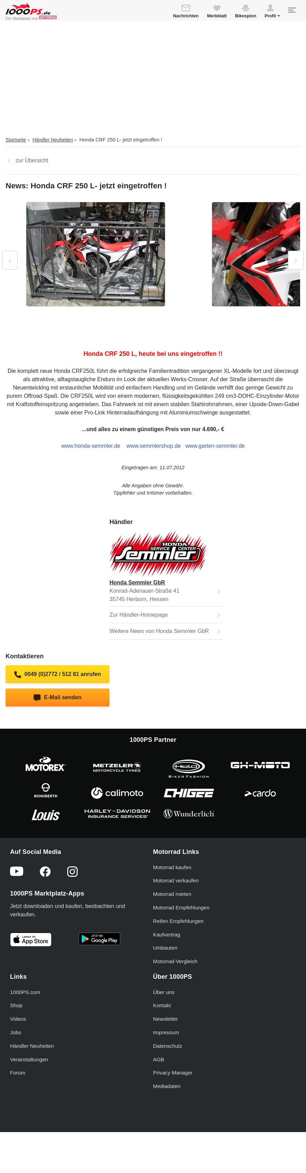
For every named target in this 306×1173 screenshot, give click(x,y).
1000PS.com (25, 992)
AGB (158, 1059)
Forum (17, 1073)
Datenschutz (167, 1046)
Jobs (15, 1032)
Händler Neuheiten (53, 140)
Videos (18, 1019)
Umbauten (165, 948)
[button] (272, 12)
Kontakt (162, 1005)
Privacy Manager (173, 1073)
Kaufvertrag (167, 934)
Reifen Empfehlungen (178, 921)
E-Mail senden (57, 698)
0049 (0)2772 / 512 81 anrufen (57, 674)
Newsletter (165, 1019)
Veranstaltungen (29, 1059)
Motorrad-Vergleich (175, 961)
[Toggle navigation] (291, 10)
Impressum (166, 1032)
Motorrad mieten (172, 894)
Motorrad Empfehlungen (181, 907)
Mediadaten (167, 1086)
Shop (16, 1005)
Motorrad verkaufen (176, 880)
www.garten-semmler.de (215, 446)
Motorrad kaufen (172, 867)
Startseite (16, 140)
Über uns (164, 992)
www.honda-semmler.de (91, 446)
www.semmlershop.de (153, 446)
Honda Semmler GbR (137, 582)
